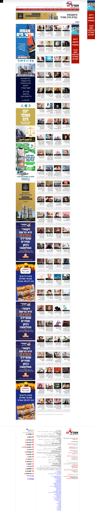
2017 (42, 414)
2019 (46, 414)
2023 (55, 414)
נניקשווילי (59, 504)
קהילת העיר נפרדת (54, 450)
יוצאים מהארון (56, 432)
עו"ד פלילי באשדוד (58, 498)
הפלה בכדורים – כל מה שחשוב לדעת (58, 328)
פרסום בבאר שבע (58, 485)
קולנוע (44, 9)
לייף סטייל (59, 460)
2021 (51, 414)
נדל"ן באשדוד (59, 471)
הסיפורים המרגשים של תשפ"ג (48, 444)
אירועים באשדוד (58, 487)
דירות (48, 9)
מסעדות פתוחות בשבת (44, 436)
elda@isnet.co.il (75, 453)
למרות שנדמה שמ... (58, 267)
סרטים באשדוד (57, 469)
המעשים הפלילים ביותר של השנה (49, 469)
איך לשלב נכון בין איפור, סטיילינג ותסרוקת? (49, 95)
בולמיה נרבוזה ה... (58, 376)
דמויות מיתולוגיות (51, 457)
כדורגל (45, 441)
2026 (62, 414)
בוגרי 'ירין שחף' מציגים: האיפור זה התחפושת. (57, 48)
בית (78, 9)
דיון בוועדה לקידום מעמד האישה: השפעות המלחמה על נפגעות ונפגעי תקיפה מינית (66, 267)
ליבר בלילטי (59, 508)
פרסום (60, 502)
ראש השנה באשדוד (54, 468)
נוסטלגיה (46, 442)
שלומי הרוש (59, 510)
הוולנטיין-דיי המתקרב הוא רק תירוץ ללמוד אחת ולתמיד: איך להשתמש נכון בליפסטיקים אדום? (49, 51)
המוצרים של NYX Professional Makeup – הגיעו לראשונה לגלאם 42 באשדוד (57, 143)
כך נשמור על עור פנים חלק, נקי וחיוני (41, 328)
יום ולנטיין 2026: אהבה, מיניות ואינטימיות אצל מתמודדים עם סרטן (41, 49)
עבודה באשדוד (58, 495)
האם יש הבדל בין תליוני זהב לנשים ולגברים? (41, 281)
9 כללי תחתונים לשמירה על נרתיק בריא (57, 312)
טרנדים (49, 461)
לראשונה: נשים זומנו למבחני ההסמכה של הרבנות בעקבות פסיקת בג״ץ (58, 34)
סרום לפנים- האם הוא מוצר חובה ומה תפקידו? (66, 64)
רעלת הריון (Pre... (67, 236)
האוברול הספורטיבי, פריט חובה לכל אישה (49, 250)
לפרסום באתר (46, 7)
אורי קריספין (69, 455)
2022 (53, 414)
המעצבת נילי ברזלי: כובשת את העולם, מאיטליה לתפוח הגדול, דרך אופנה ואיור (66, 329)
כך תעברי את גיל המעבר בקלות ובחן (66, 359)
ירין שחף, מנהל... (41, 158)
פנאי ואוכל (47, 467)
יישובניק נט (59, 479)
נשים (73, 23)
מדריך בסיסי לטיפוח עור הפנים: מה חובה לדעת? (57, 157)
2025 (59, 414)
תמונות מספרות (51, 442)
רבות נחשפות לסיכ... (66, 313)
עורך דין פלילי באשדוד (57, 499)
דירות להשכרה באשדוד (57, 483)
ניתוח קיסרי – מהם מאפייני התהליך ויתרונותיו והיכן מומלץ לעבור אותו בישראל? (40, 220)
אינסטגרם (45, 448)
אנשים (43, 431)
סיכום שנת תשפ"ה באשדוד (56, 465)
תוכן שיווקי (59, 459)
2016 (40, 414)
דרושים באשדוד (58, 488)
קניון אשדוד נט (45, 469)
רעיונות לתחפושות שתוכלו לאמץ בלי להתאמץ (66, 204)
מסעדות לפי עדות (51, 437)
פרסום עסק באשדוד (57, 472)
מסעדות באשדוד (58, 482)
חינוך (29, 9)
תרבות (63, 9)
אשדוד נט (77, 23)
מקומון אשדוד (58, 480)
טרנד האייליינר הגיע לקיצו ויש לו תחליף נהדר (66, 141)
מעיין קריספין (59, 503)
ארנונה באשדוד (58, 490)
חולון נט (59, 501)
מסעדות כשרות (43, 437)
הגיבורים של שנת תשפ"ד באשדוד (55, 452)
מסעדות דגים (46, 435)
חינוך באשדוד (51, 469)
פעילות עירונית (53, 449)
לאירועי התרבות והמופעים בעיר (55, 439)
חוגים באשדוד (47, 439)
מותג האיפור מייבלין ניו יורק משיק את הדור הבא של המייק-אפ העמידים (66, 80)
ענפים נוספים (59, 441)
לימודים (55, 459)
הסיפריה (59, 506)
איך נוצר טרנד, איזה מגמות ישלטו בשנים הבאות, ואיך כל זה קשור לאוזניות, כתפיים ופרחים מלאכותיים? (40, 346)
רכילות (67, 9)
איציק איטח (59, 505)
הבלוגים (59, 454)
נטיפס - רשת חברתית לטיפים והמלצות (54, 473)
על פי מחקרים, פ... (66, 282)
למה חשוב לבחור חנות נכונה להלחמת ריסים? (66, 219)
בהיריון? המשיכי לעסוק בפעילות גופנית (50, 390)
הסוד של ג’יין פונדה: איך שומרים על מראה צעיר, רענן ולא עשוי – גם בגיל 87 (57, 112)
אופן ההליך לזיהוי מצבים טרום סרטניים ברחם (58, 204)
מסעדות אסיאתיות (53, 436)
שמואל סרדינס (58, 507)
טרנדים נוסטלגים (44, 457)
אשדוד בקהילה (58, 449)
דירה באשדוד (59, 497)
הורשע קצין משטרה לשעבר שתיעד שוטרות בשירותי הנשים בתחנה (50, 158)
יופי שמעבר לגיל (66, 156)
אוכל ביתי (58, 436)
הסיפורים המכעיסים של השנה (54, 445)
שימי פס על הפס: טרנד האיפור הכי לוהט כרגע (58, 219)
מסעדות (59, 434)
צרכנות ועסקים (58, 458)
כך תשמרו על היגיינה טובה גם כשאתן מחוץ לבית (49, 359)
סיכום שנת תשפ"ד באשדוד (56, 451)
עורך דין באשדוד (58, 500)
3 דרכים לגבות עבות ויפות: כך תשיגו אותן (41, 312)
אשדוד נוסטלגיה (58, 456)
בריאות (48, 449)
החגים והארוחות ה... (66, 407)
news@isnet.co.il (75, 459)
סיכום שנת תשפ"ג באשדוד (56, 443)
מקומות (47, 431)
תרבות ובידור (58, 438)
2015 (37, 414)
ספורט (70, 9)
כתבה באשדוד (58, 496)
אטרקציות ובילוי (54, 461)
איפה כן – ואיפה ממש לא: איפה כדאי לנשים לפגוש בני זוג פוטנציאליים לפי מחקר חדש (57, 174)
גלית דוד (59, 504)
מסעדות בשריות (58, 435)
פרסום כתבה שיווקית (57, 494)
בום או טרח (56, 431)
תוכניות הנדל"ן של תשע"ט (45, 468)
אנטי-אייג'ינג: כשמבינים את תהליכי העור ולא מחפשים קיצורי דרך (41, 80)
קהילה (59, 9)
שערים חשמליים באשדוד (57, 491)
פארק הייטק (59, 509)
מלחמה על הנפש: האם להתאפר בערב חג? (57, 250)
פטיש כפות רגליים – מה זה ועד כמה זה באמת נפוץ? (41, 266)
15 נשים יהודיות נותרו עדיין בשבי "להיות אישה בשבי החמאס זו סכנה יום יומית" (66, 376)
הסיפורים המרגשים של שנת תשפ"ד (54, 453)
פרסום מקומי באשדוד (57, 476)
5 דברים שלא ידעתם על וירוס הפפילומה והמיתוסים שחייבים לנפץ (57, 127)
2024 (57, 414)
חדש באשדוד (50, 459)
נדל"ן (42, 433)
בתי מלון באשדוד (58, 478)
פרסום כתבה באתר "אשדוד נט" (56, 476)
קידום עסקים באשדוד (57, 477)
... (69, 66)
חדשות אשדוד (58, 433)
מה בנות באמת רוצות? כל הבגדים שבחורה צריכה (49, 406)
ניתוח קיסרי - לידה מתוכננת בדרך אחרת (66, 172)
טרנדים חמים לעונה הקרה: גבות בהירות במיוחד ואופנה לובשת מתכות (49, 220)
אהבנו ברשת (56, 467)
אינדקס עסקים (42, 467)
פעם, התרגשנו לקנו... (66, 127)
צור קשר (25, 9)
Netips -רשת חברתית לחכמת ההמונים (54, 492)
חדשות (74, 9)
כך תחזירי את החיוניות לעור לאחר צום (41, 110)
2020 (48, 414)
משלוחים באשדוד (58, 481)
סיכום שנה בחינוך (55, 445)
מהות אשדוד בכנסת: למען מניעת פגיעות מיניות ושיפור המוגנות (50, 189)
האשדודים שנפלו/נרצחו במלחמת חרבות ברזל (52, 453)
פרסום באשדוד (58, 493)
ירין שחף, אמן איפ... (58, 80)
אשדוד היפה (59, 449)
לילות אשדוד (55, 448)
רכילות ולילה (59, 430)
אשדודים (51, 431)
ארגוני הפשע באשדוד (51, 433)
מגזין (60, 441)
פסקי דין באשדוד (58, 462)
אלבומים (59, 447)
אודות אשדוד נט (34, 9)
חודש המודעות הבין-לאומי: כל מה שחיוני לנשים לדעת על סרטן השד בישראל (57, 407)
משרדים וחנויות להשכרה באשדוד (55, 486)
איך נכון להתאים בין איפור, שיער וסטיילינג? (50, 297)
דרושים (51, 9)
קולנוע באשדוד (40, 439)
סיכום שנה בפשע (48, 445)
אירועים (60, 448)
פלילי (45, 433)
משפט (40, 9)
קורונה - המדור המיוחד (57, 463)
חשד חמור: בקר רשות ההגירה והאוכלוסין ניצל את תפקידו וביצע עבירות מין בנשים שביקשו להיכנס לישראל (49, 175)
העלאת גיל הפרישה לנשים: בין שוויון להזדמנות (40, 172)
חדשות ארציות (58, 433)
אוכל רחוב (54, 437)
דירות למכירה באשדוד (57, 483)
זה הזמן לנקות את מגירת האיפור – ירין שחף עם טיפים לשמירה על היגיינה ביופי (66, 189)
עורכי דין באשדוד (51, 462)
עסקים (55, 9)
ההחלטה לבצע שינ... (49, 80)
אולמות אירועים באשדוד (57, 497)
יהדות (52, 467)
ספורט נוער (53, 441)
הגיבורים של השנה (58, 444)
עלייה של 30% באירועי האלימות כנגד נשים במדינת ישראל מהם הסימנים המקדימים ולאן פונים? (49, 377)
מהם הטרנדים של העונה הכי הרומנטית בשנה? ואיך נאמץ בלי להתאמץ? (66, 112)
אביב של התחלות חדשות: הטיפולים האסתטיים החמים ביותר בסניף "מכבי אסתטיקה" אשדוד (49, 329)
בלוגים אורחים (49, 455)
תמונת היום (50, 448)
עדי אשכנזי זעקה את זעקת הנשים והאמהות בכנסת (49, 235)
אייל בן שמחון (59, 474)
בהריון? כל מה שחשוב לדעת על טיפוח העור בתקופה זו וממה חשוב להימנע (41, 298)
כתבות (60, 442)
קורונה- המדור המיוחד (57, 464)
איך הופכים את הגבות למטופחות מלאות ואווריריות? (49, 281)
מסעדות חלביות (51, 435)
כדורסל (49, 441)
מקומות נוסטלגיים (58, 457)
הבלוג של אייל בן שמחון (57, 455)
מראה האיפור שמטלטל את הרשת (50, 312)
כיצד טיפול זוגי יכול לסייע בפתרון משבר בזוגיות (40, 250)
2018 (44, 414)
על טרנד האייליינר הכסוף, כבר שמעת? (40, 359)
